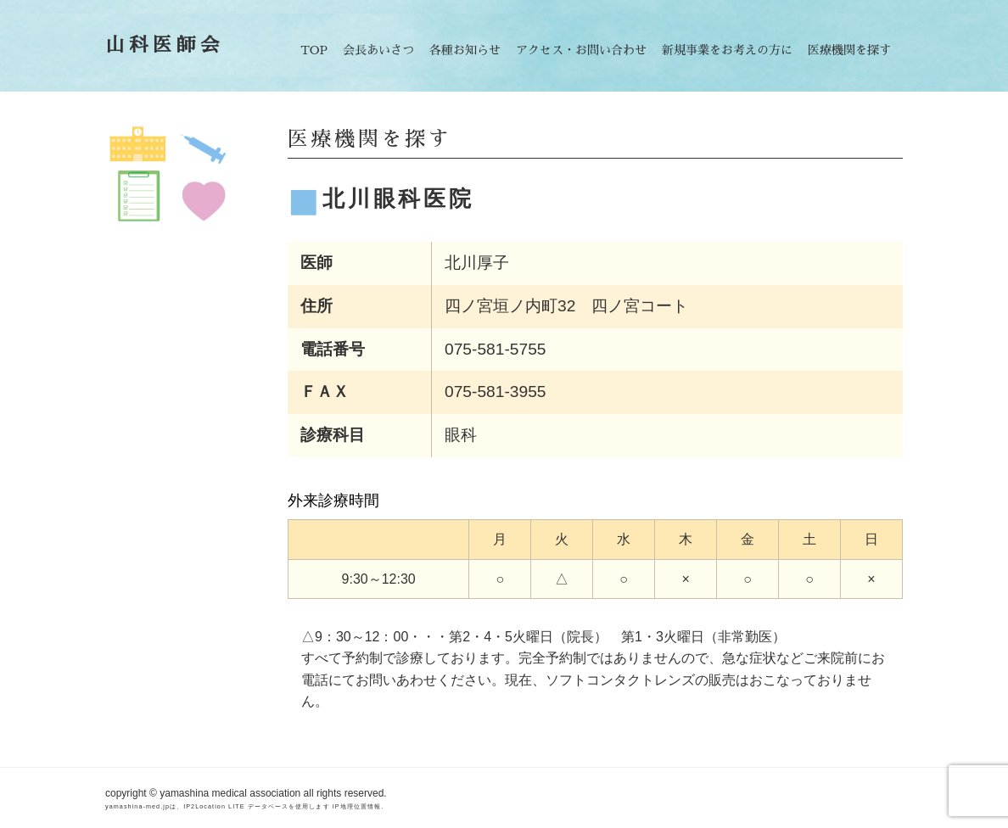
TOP (314, 50)
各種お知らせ (465, 50)
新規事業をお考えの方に (727, 50)
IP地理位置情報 (357, 806)
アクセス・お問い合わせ (581, 50)
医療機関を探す (849, 50)
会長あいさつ (378, 50)
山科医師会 (164, 45)
